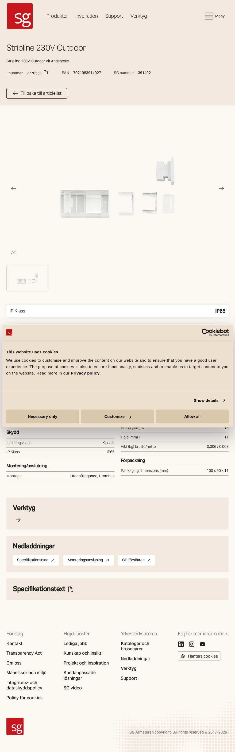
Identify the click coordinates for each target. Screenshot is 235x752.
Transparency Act (24, 653)
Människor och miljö (26, 672)
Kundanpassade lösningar (80, 675)
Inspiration (86, 16)
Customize (117, 416)
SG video (73, 688)
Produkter (57, 16)
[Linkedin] (181, 644)
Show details (206, 400)
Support (114, 16)
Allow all (192, 416)
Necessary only (42, 416)
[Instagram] (191, 644)
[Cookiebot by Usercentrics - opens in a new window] (205, 333)
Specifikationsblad (38, 561)
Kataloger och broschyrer (135, 646)
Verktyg (138, 16)
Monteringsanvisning (91, 561)
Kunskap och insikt (82, 653)
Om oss (13, 663)
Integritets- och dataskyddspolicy (24, 685)
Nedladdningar (135, 659)
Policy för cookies (24, 698)
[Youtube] (202, 644)
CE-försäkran (138, 561)
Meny (214, 16)
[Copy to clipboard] (46, 72)
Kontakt (14, 643)
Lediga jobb (75, 643)
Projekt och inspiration (86, 663)
